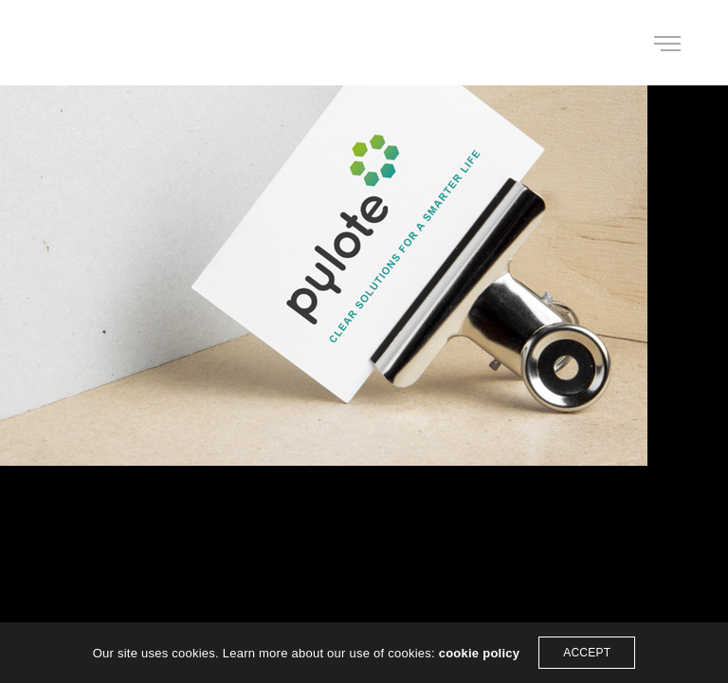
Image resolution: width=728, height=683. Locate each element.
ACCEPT (586, 652)
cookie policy (479, 653)
